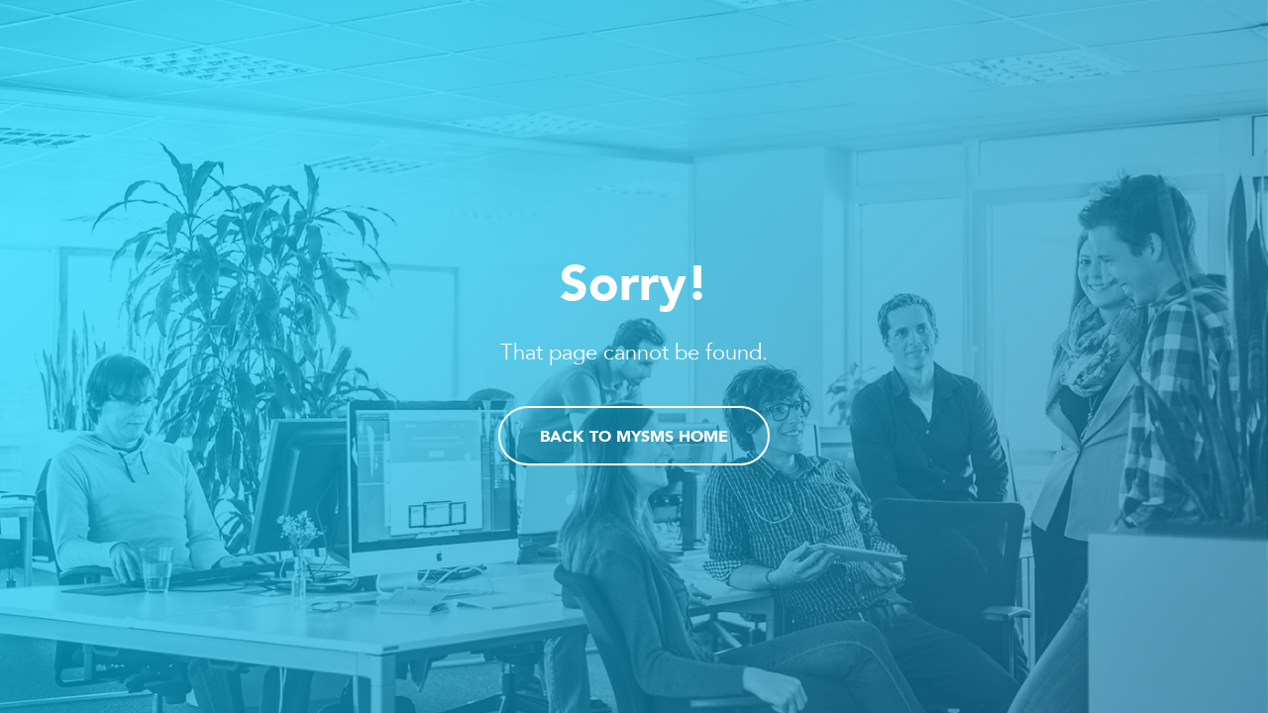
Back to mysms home (634, 438)
